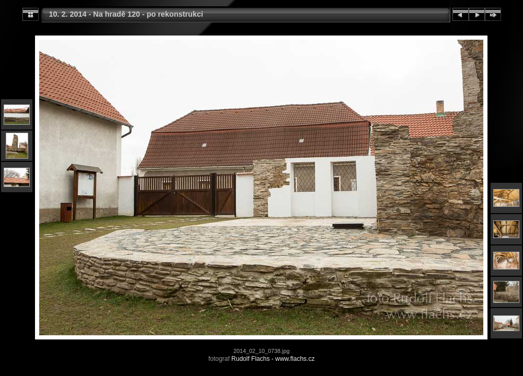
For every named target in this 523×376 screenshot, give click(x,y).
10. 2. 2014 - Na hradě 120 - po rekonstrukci (126, 14)
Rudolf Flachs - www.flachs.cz (273, 358)
